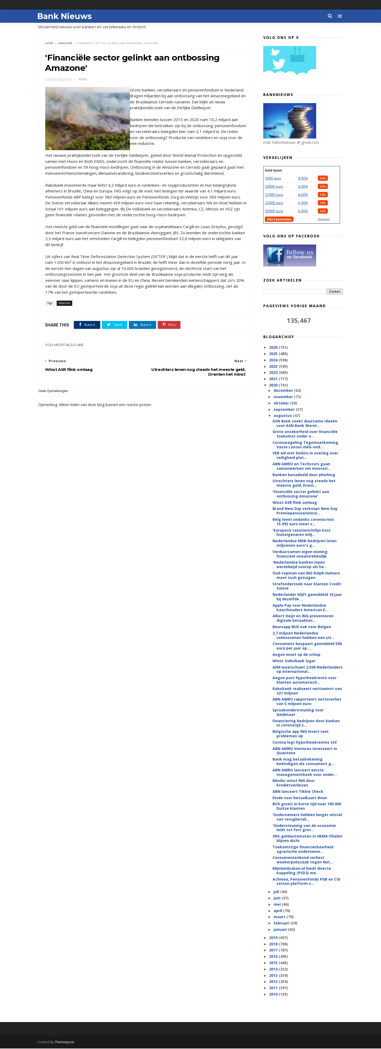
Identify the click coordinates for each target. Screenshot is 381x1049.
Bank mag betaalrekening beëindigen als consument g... (303, 761)
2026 (274, 347)
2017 (274, 950)
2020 (274, 385)
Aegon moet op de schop (296, 654)
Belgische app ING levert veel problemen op (300, 734)
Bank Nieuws (65, 16)
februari (281, 923)
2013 (274, 975)
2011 (274, 988)
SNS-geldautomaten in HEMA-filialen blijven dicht (307, 838)
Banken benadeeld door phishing (304, 474)
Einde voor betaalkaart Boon (300, 797)
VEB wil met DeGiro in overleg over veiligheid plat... (305, 455)
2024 (274, 360)
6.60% (303, 194)
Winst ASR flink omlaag (295, 502)
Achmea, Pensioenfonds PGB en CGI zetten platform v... (306, 881)
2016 (274, 956)
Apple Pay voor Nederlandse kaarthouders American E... (300, 608)
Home (49, 43)
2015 (274, 962)
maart (279, 916)
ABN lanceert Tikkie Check (298, 791)
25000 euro (274, 203)
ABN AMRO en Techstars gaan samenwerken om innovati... (302, 466)
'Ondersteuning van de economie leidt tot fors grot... (304, 828)
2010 (274, 994)
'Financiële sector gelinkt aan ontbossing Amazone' (301, 494)
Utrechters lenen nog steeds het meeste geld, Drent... (304, 483)
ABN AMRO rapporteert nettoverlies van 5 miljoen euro (307, 701)
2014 (274, 969)
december (283, 390)
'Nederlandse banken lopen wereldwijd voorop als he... (300, 564)
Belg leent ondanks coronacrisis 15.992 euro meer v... (303, 522)
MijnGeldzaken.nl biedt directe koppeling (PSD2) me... (302, 871)
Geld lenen (273, 170)
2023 (274, 366)
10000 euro (274, 186)
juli (276, 891)
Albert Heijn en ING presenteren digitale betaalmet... (303, 618)
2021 (274, 378)
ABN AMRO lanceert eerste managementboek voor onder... (305, 772)
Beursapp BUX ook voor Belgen (302, 626)
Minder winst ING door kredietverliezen (294, 783)
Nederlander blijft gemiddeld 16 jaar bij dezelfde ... (307, 597)
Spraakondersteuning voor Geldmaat (298, 712)
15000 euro (274, 194)
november (283, 396)
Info (323, 178)
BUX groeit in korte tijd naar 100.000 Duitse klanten (307, 806)
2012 (274, 981)
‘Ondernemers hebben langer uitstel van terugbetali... (307, 817)
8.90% (303, 178)
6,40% (303, 203)
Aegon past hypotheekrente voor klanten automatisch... (305, 680)
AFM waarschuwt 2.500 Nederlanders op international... (308, 669)
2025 (274, 353)
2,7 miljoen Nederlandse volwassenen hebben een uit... (303, 635)
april (278, 910)
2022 (274, 372)
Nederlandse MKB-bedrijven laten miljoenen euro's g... (305, 543)
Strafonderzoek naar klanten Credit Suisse (307, 586)
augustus (283, 415)
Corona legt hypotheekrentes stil (305, 742)
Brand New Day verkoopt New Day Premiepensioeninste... (305, 511)
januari (280, 929)
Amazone (65, 43)
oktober (281, 403)
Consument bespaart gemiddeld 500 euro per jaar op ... (307, 646)
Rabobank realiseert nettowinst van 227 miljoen (307, 691)
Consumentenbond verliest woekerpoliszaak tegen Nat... (303, 860)
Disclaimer (324, 219)
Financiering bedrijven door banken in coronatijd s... (306, 723)
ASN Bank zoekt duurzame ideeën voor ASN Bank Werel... (305, 423)
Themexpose (65, 1042)
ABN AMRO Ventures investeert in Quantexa (305, 751)
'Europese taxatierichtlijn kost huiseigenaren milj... (302, 532)
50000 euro (274, 211)
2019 (274, 937)
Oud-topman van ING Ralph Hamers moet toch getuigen (306, 575)
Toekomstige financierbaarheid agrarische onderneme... (303, 849)
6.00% (303, 186)
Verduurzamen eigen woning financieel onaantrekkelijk (300, 554)
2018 (274, 944)
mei (277, 904)
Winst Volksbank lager (294, 661)
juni (277, 898)
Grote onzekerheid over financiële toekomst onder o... (305, 434)
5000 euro (273, 178)
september (284, 409)
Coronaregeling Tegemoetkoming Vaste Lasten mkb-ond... (305, 445)
